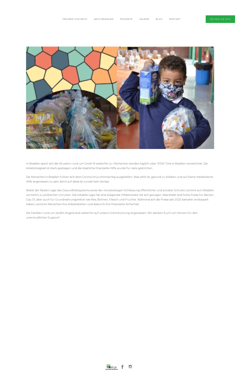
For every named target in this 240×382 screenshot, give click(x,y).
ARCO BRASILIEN (103, 19)
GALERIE (144, 19)
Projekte (126, 19)
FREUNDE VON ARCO (75, 19)
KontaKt (175, 19)
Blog (159, 19)
